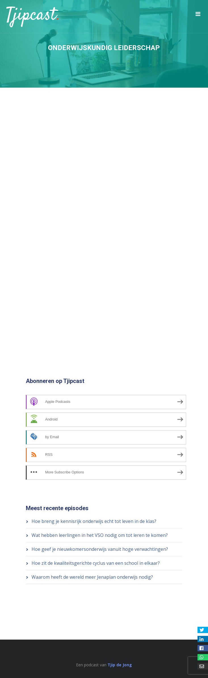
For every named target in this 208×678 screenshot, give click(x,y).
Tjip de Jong (120, 664)
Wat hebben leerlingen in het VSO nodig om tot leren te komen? (99, 535)
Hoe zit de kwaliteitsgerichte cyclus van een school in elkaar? (95, 563)
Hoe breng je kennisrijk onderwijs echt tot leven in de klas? (93, 521)
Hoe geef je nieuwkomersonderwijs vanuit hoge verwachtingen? (99, 549)
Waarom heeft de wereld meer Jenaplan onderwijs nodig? (92, 577)
